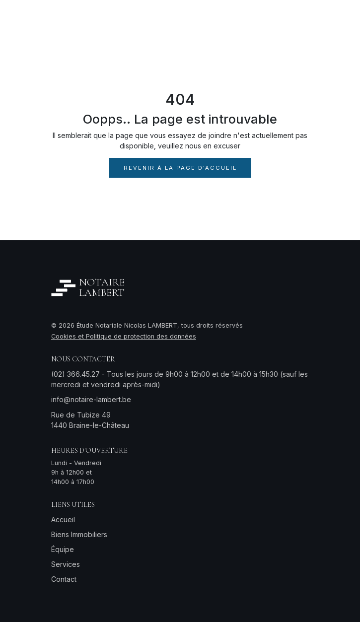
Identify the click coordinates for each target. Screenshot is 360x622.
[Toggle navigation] (297, 19)
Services (65, 564)
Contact (63, 579)
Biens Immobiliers (79, 534)
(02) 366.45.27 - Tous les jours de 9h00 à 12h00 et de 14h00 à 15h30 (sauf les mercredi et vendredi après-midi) (179, 379)
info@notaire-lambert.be (91, 399)
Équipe (62, 549)
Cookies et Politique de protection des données (123, 336)
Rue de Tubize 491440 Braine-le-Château (90, 420)
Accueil (63, 519)
